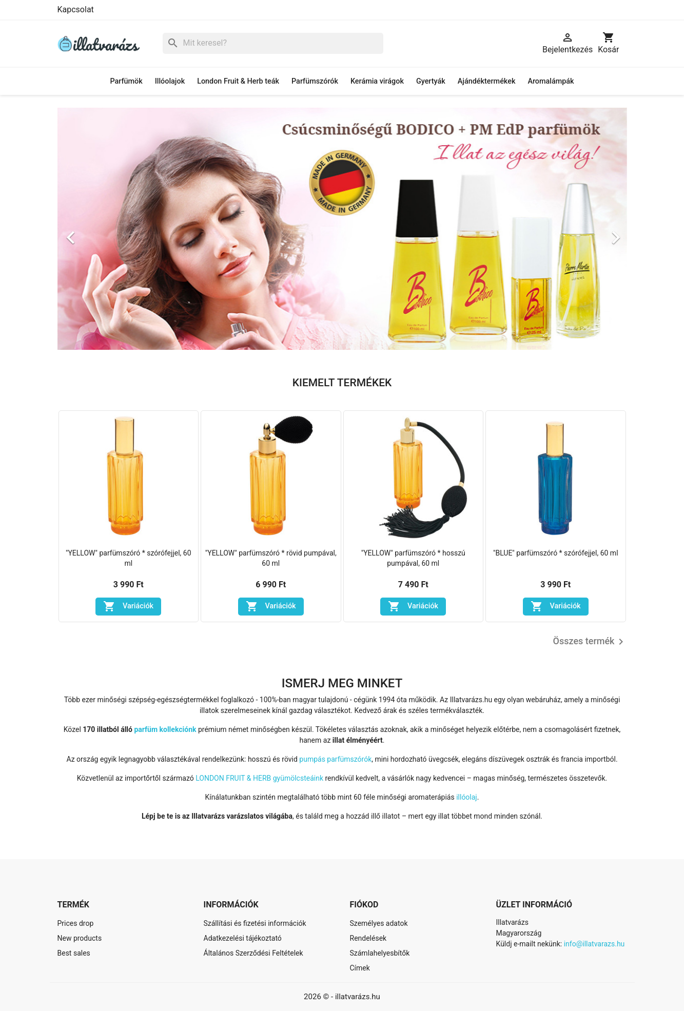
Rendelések (368, 938)
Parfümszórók (314, 81)
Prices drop (75, 923)
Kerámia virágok (377, 81)
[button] (100, 232)
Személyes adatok (379, 923)
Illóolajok (170, 81)
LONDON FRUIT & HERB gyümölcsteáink (259, 778)
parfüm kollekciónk (165, 729)
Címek (360, 968)
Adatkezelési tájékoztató (243, 938)
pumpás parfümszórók (335, 759)
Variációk (128, 606)
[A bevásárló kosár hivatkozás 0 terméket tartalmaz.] (608, 43)
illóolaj (466, 797)
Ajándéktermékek (487, 81)
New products (79, 938)
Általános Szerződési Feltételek (253, 953)
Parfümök (126, 81)
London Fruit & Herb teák (238, 81)
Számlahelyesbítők (380, 953)
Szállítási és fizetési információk (255, 923)
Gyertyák (430, 81)
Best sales (73, 953)
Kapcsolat (75, 9)
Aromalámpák (550, 81)
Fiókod (364, 904)
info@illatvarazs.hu (594, 944)
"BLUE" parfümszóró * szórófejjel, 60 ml (555, 553)
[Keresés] (273, 43)
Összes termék (590, 642)
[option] (342, 232)
